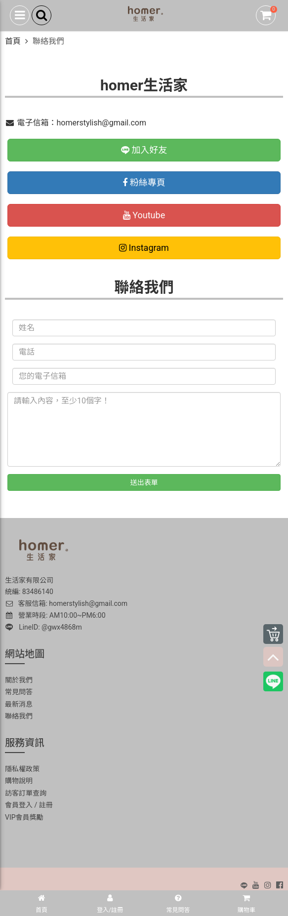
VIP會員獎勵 (24, 817)
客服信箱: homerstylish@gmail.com (66, 603)
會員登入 (19, 805)
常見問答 (19, 692)
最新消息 (19, 704)
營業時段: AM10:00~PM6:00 (56, 615)
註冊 (46, 805)
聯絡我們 (19, 716)
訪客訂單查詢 (25, 793)
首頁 (13, 41)
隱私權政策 (22, 769)
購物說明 (19, 781)
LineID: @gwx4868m (43, 627)
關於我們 (19, 680)
